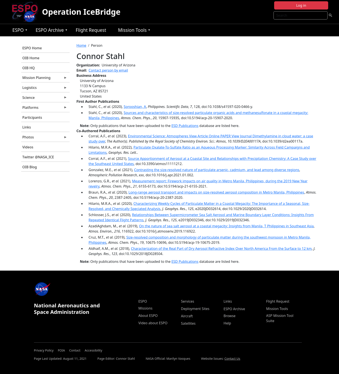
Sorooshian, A (135, 106)
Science (44, 98)
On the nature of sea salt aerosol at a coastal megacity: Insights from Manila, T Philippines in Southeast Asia (226, 226)
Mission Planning (44, 78)
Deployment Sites (195, 308)
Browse (229, 315)
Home (81, 45)
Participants (32, 117)
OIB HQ (28, 68)
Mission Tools (133, 31)
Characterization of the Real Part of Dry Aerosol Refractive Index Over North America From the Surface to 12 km (221, 248)
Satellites (188, 323)
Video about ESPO (153, 323)
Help (227, 323)
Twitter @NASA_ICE (38, 157)
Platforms (44, 108)
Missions (145, 308)
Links (26, 127)
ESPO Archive (51, 31)
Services (187, 301)
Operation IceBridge (81, 11)
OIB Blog (29, 167)
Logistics (44, 88)
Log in (301, 5)
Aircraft (187, 316)
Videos (27, 147)
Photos (44, 138)
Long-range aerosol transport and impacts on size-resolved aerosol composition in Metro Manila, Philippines (216, 192)
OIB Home (30, 58)
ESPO (19, 31)
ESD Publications (184, 125)
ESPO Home (32, 48)
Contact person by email (108, 70)
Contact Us (232, 358)
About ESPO (148, 315)
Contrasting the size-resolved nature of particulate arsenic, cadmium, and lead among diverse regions (216, 169)
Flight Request (91, 30)
